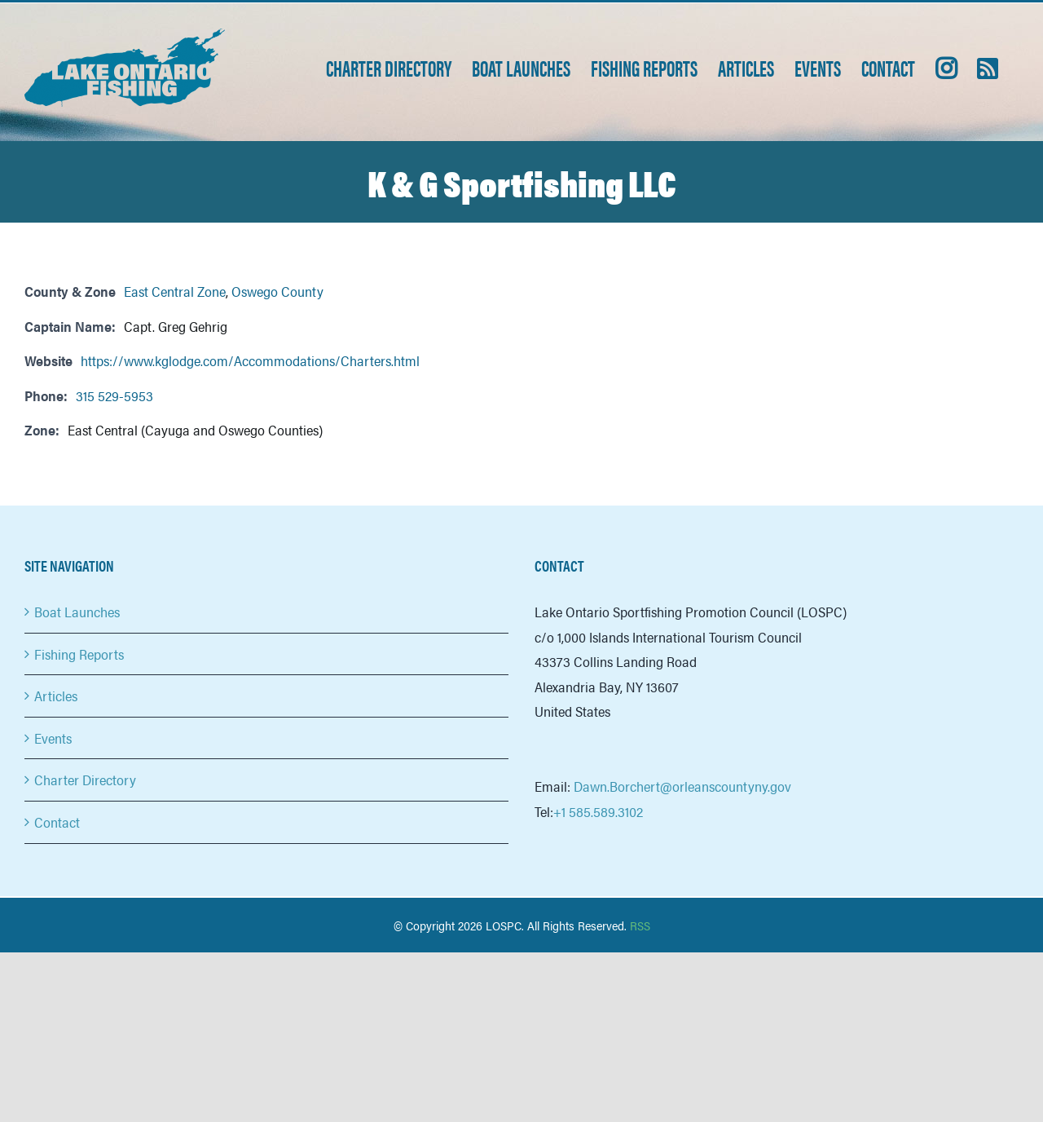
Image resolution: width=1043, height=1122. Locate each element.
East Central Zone (175, 291)
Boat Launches (77, 611)
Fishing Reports (79, 654)
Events (53, 738)
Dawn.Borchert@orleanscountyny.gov (682, 786)
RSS (640, 925)
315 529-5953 (114, 395)
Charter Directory (85, 779)
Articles (55, 695)
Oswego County (277, 291)
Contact (57, 822)
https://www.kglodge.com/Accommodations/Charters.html (250, 360)
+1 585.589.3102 (598, 811)
